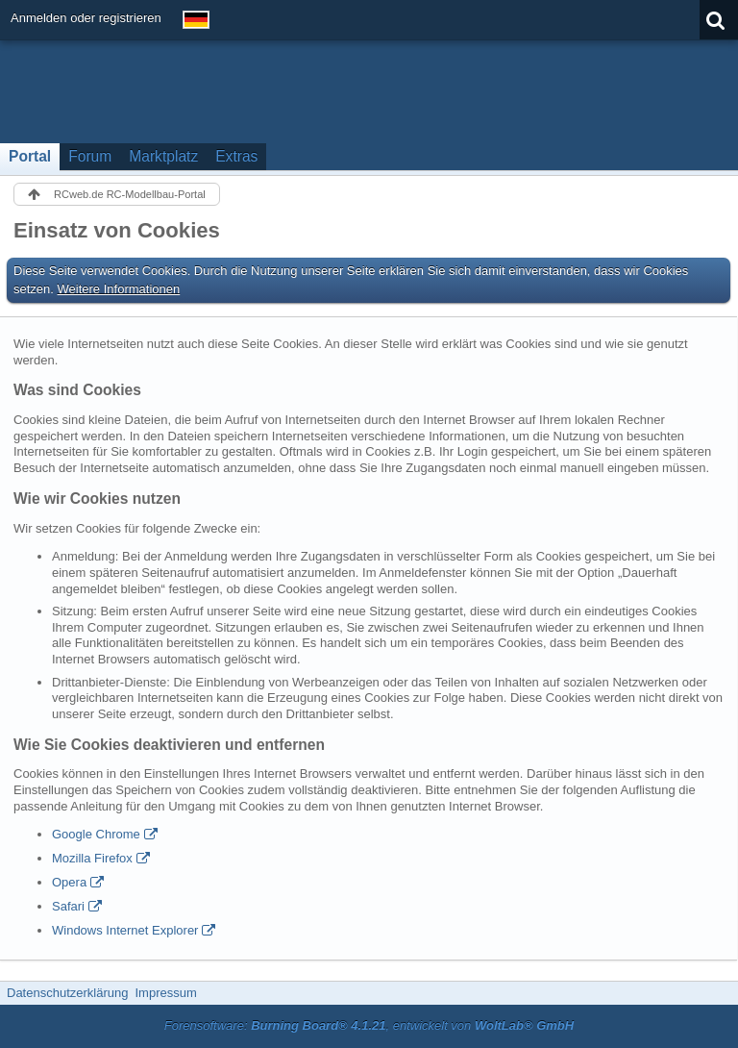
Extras (236, 156)
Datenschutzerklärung (67, 993)
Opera (69, 882)
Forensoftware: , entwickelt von (369, 1025)
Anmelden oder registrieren (86, 18)
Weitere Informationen (119, 289)
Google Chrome (96, 834)
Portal (30, 156)
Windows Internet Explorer (125, 930)
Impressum (165, 993)
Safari (68, 906)
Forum (89, 156)
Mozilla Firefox (92, 858)
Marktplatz (163, 156)
